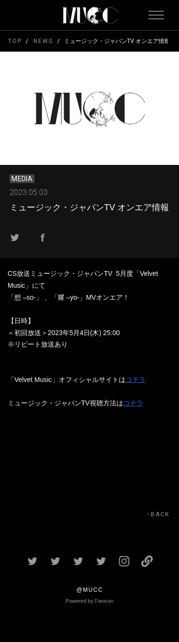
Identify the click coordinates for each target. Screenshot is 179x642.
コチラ (136, 379)
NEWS (43, 41)
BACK (160, 514)
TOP (15, 41)
